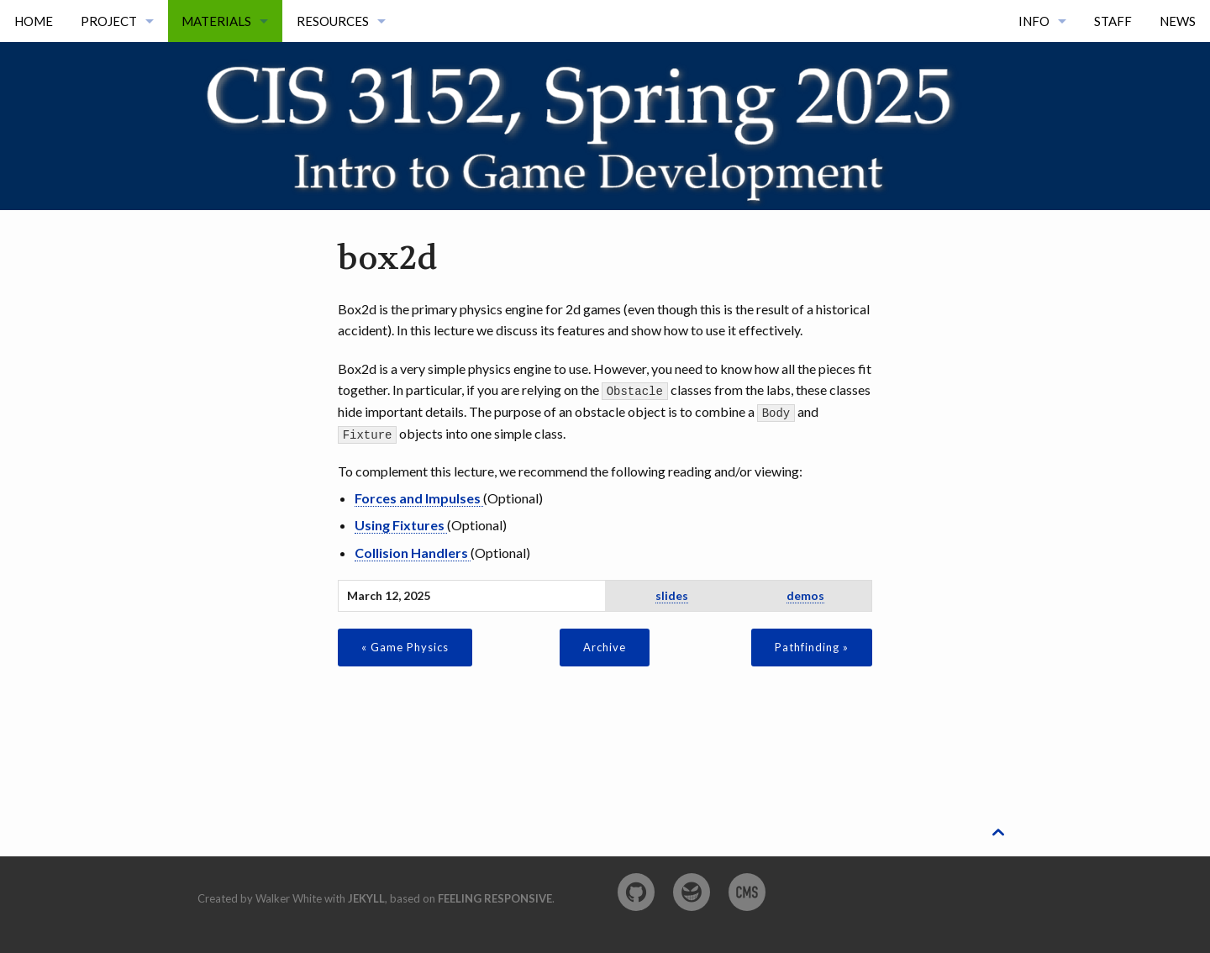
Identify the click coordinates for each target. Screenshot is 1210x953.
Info (1034, 21)
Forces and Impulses (419, 497)
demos (805, 594)
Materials (216, 21)
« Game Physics (405, 646)
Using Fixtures (401, 524)
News (1178, 21)
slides (671, 594)
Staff (1113, 21)
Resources (333, 21)
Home (33, 21)
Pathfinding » (812, 646)
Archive (604, 646)
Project (109, 21)
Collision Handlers (413, 551)
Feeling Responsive (495, 897)
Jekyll (366, 897)
